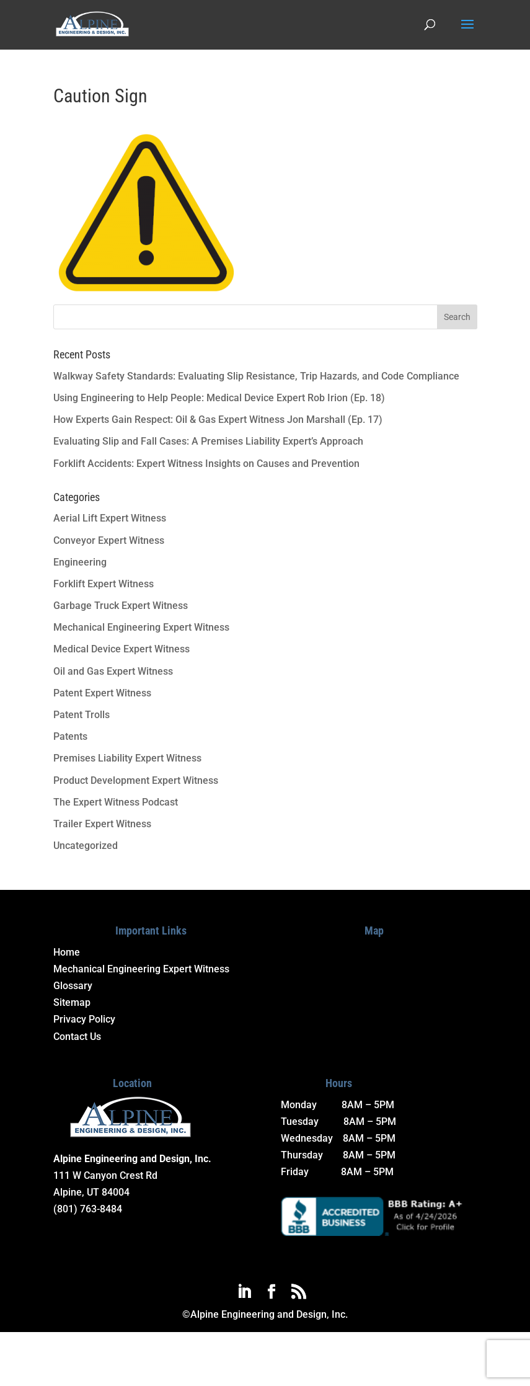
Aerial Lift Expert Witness (109, 518)
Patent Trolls (81, 715)
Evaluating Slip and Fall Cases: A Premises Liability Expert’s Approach (208, 441)
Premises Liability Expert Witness (127, 758)
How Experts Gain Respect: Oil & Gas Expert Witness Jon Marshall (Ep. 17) (217, 419)
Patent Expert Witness (102, 693)
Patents (70, 736)
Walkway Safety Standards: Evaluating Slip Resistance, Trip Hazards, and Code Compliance (256, 376)
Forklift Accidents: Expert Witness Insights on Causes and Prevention (206, 463)
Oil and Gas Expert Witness (113, 671)
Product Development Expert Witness (135, 780)
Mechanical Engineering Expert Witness (141, 627)
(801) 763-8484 (87, 1209)
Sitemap (72, 1002)
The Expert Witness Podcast (115, 802)
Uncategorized (85, 845)
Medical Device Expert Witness (121, 649)
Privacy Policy (84, 1019)
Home (66, 952)
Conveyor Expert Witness (108, 540)
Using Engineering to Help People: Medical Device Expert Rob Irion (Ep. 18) (219, 398)
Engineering (80, 562)
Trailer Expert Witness (102, 824)
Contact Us (77, 1036)
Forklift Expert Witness (103, 584)
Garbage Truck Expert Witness (120, 605)
